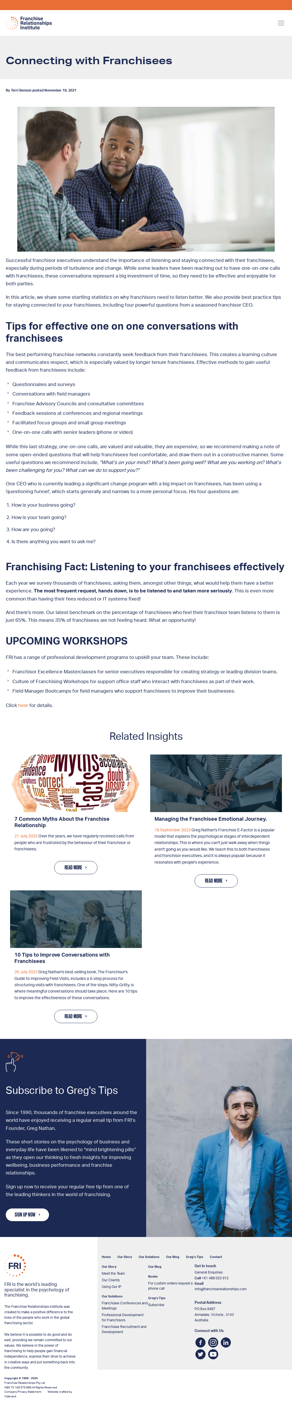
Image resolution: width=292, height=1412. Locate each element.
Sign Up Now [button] (25, 1215)
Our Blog (172, 1257)
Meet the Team (113, 1273)
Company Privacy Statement (22, 1391)
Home (106, 1257)
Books (153, 1276)
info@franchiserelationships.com (220, 1289)
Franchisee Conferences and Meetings (125, 1305)
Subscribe (156, 1305)
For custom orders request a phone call (170, 1286)
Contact (216, 1257)
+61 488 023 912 (215, 1278)
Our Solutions (149, 1257)
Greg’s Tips (194, 1257)
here (23, 705)
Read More (73, 867)
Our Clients (111, 1280)
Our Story (124, 1257)
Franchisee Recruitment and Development (124, 1329)
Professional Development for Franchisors (123, 1317)
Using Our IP (111, 1287)
